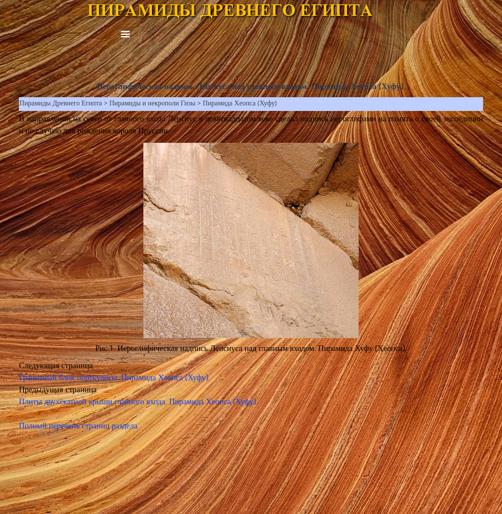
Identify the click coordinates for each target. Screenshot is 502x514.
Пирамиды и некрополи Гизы (152, 104)
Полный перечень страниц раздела (78, 426)
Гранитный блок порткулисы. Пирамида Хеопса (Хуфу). (114, 378)
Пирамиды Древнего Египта (60, 104)
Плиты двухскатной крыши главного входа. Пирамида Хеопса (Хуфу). (138, 402)
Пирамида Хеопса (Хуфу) (240, 104)
